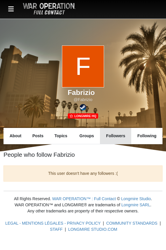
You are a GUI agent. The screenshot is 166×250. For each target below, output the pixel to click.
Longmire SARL (135, 205)
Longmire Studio (136, 198)
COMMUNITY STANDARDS (131, 223)
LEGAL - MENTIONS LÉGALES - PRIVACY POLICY (53, 223)
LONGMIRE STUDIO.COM (92, 229)
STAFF (56, 229)
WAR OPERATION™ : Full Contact (84, 198)
